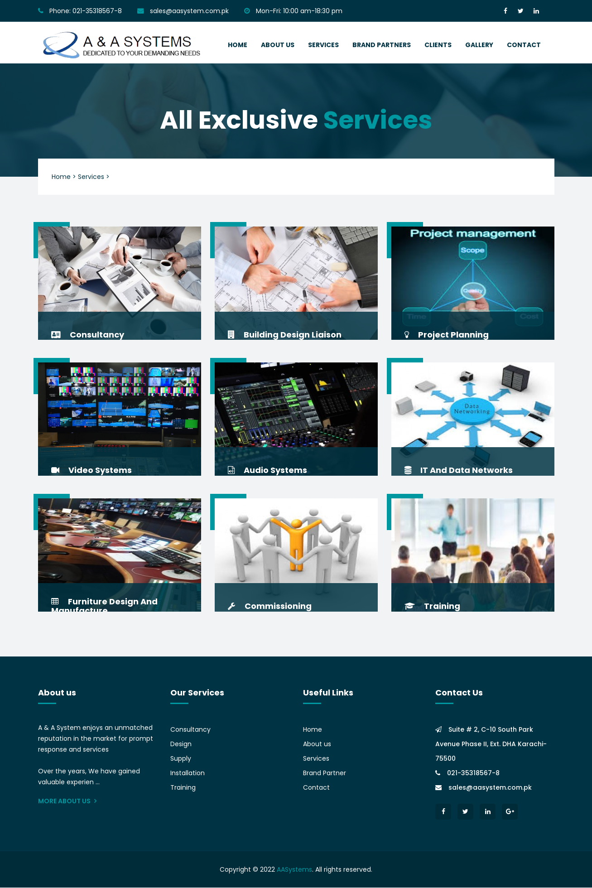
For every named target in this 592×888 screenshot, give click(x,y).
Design (181, 744)
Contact (316, 787)
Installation (187, 773)
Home (312, 729)
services (323, 44)
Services (316, 758)
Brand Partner (324, 773)
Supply (180, 758)
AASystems (294, 869)
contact (524, 44)
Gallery (479, 44)
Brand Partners (381, 44)
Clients (438, 44)
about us (277, 44)
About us (317, 744)
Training (183, 787)
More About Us (67, 801)
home (237, 44)
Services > (94, 176)
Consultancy (190, 729)
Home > (64, 176)
